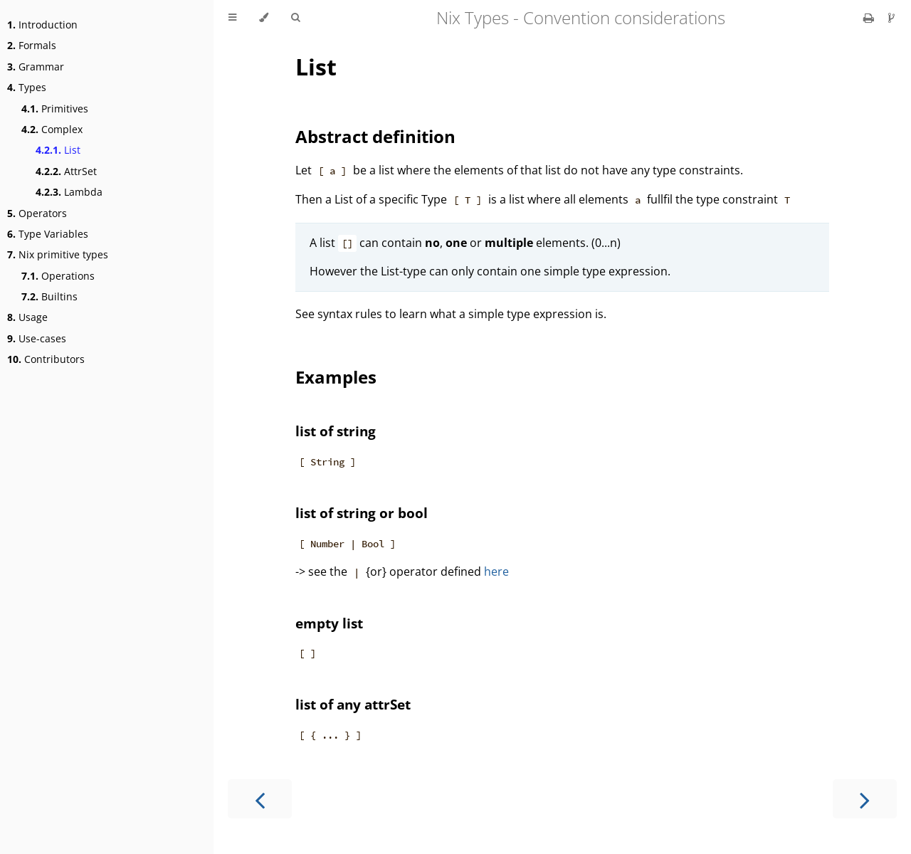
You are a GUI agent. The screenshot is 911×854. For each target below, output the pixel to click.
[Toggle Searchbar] (295, 18)
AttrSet (66, 171)
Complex (52, 129)
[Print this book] (870, 18)
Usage (27, 317)
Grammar (35, 66)
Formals (31, 45)
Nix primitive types (57, 254)
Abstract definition (375, 136)
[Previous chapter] (260, 798)
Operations (58, 276)
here (496, 571)
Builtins (49, 296)
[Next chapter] (865, 798)
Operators (37, 213)
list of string (335, 431)
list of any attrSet (353, 704)
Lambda (69, 192)
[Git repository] (891, 18)
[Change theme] (264, 18)
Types (26, 87)
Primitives (54, 108)
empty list (329, 623)
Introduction (42, 24)
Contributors (46, 359)
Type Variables (47, 234)
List (58, 150)
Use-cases (36, 338)
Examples (335, 377)
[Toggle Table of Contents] (232, 18)
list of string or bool (361, 513)
